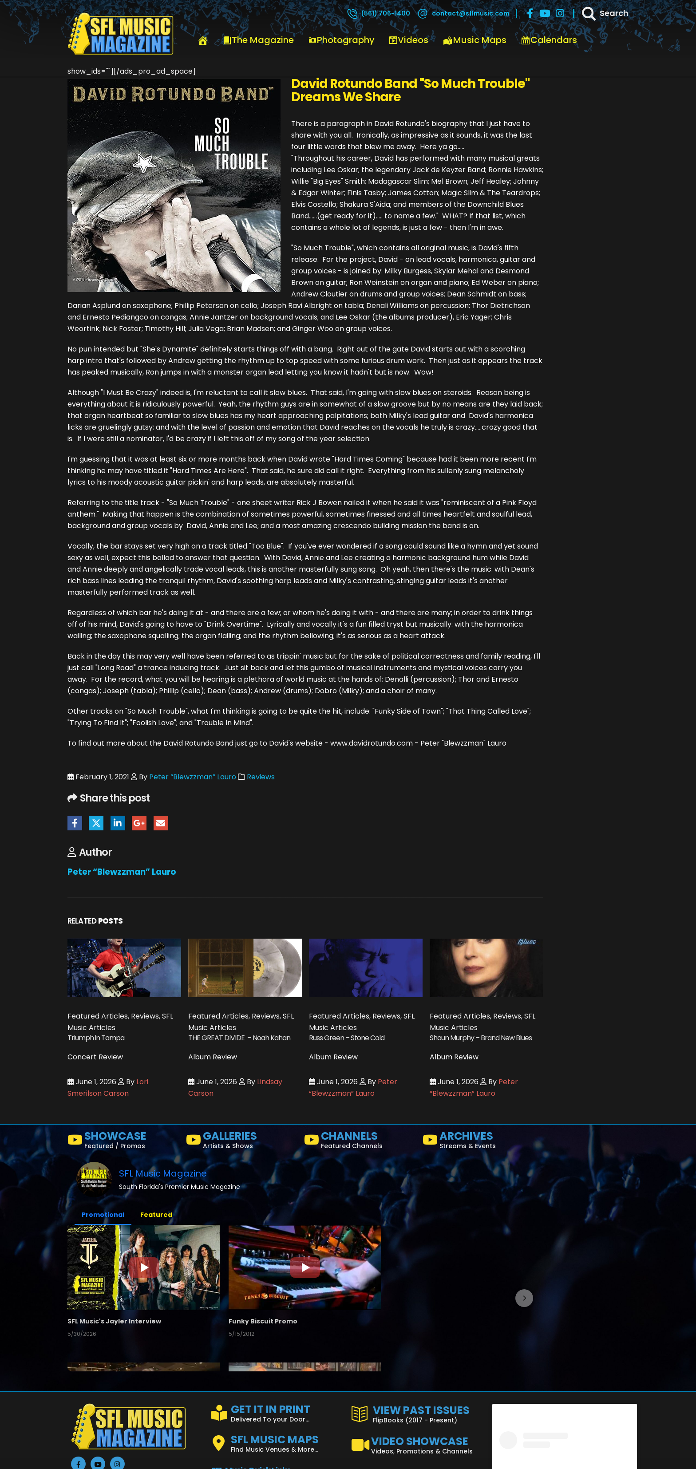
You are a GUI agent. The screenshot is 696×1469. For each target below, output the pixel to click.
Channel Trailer (405, 1323)
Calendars (549, 40)
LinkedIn (118, 823)
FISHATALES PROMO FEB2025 (270, 1454)
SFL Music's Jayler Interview (116, 1323)
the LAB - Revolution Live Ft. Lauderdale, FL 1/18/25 (455, 1454)
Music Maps (474, 40)
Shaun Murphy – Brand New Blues (481, 1038)
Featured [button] (156, 1214)
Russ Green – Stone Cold (346, 1038)
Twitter (96, 823)
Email (161, 823)
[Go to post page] (124, 968)
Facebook (74, 823)
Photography (341, 40)
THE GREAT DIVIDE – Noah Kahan (239, 1038)
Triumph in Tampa (95, 1038)
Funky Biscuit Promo (258, 1323)
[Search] (605, 13)
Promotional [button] (103, 1214)
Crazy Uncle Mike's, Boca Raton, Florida (136, 1454)
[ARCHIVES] (478, 1142)
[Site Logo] (120, 34)
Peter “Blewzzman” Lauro (192, 777)
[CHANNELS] (359, 1142)
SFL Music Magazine (163, 1173)
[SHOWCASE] (123, 1142)
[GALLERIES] (241, 1142)
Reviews (261, 777)
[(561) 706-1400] (378, 13)
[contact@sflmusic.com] (463, 13)
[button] (77, 1357)
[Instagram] (560, 13)
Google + (139, 823)
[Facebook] (530, 13)
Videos (408, 40)
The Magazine (258, 40)
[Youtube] (545, 13)
